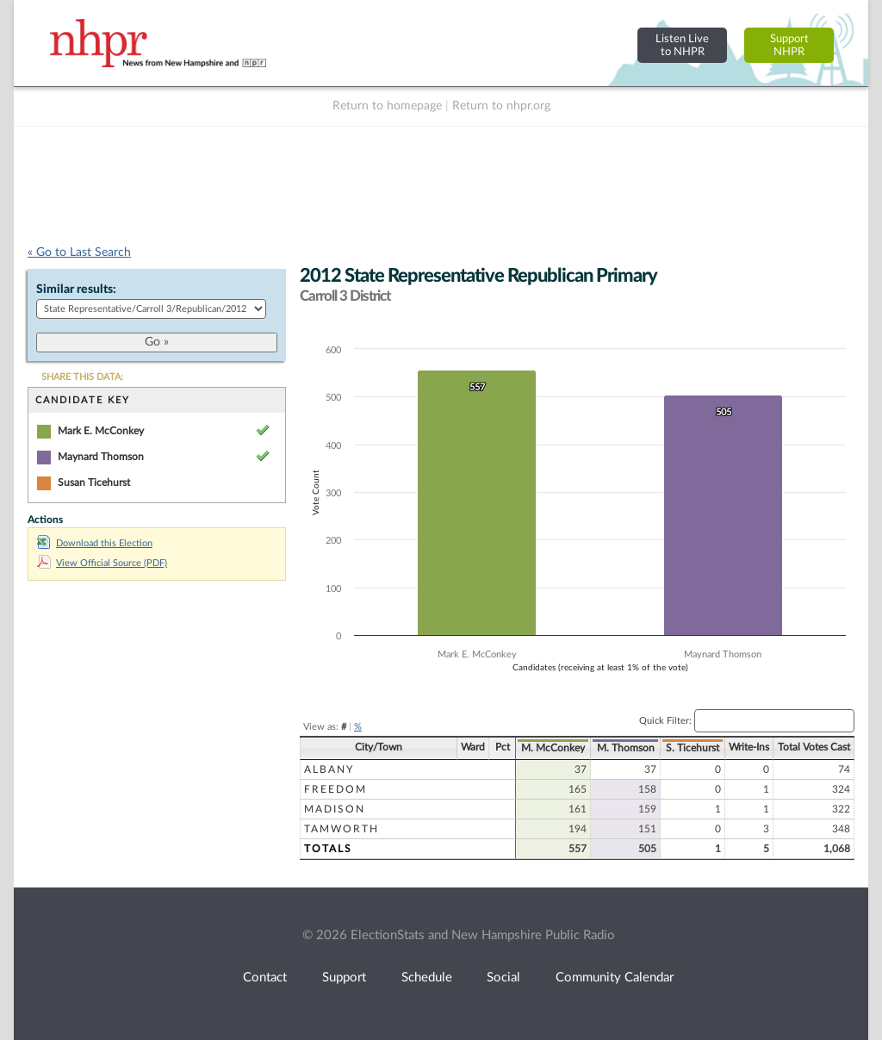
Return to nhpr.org (501, 106)
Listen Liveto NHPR (682, 45)
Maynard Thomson (101, 456)
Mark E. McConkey (101, 431)
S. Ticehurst (692, 748)
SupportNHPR (789, 45)
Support (344, 977)
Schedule (426, 977)
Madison (334, 809)
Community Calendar (615, 977)
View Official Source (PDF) (102, 563)
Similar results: (76, 289)
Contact (265, 977)
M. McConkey (553, 748)
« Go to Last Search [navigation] (79, 252)
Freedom (335, 789)
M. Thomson (626, 748)
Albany (329, 769)
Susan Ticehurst (94, 482)
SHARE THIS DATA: (82, 377)
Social (503, 977)
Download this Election (94, 543)
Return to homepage (387, 106)
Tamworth (341, 829)
